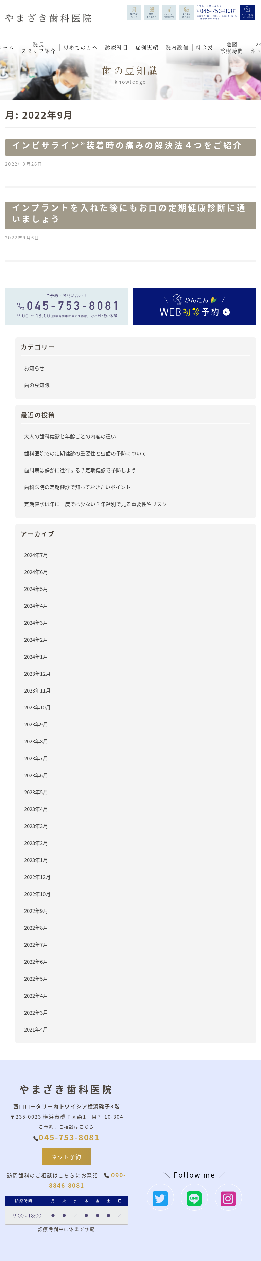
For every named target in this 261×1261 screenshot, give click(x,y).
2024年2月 (36, 639)
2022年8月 (36, 927)
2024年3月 (36, 622)
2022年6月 (36, 961)
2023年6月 (36, 775)
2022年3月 (36, 1012)
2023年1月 (36, 859)
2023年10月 (37, 707)
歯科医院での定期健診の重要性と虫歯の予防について (85, 453)
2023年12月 (37, 673)
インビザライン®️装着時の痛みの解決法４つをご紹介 (127, 145)
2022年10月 (37, 893)
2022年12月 (37, 876)
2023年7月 (36, 758)
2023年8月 (36, 741)
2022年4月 (36, 995)
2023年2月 (36, 842)
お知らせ (34, 368)
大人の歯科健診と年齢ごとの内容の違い (70, 436)
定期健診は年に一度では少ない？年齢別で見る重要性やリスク (95, 503)
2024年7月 (36, 554)
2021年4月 (36, 1029)
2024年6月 (36, 571)
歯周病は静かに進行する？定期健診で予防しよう (80, 470)
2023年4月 (36, 809)
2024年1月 (36, 656)
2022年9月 (36, 910)
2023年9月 (36, 724)
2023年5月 (36, 792)
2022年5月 (36, 978)
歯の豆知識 (37, 384)
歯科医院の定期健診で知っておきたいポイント (77, 487)
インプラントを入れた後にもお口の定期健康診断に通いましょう (129, 213)
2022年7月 (36, 944)
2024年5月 (36, 588)
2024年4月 (36, 605)
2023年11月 (37, 690)
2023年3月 (36, 825)
